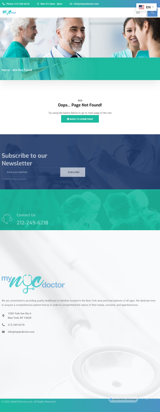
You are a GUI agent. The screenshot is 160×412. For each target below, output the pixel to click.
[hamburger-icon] (138, 12)
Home (6, 70)
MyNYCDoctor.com (21, 397)
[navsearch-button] (152, 12)
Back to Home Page (80, 119)
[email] (31, 176)
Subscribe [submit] (73, 176)
